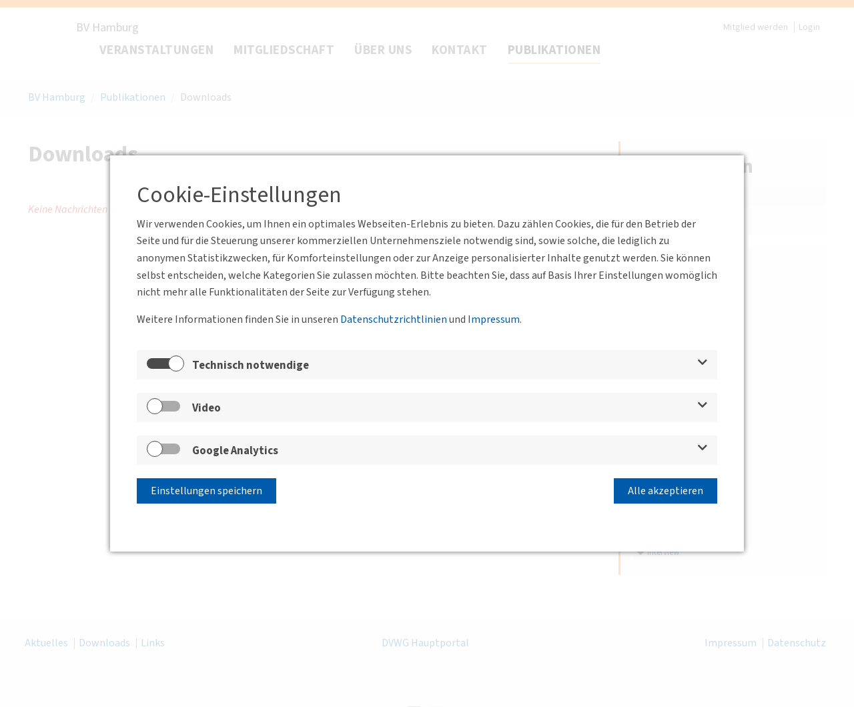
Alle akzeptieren (665, 491)
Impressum (494, 319)
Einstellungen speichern (206, 491)
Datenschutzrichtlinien (393, 319)
